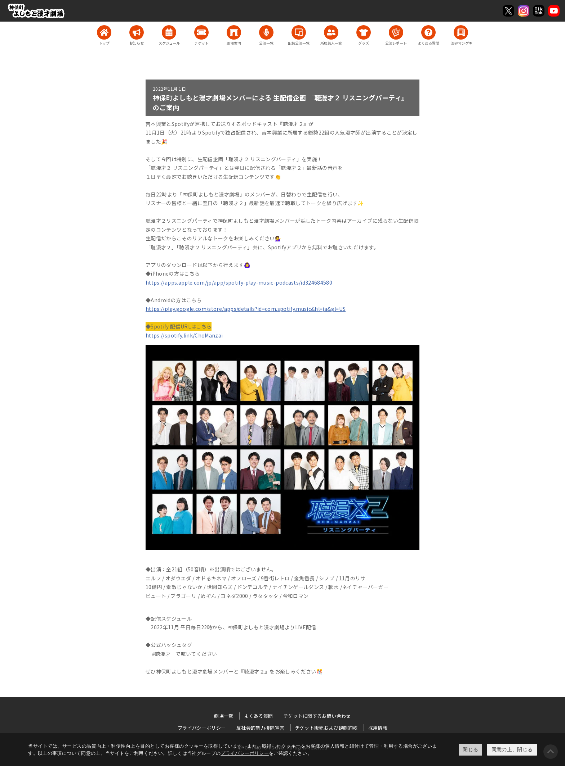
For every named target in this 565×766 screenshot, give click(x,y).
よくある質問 (258, 715)
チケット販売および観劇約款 (326, 727)
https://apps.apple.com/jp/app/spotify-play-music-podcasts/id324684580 (239, 282)
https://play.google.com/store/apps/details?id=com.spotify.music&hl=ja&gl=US (246, 308)
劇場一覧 (223, 715)
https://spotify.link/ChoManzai (184, 335)
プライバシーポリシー (245, 753)
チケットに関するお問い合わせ (317, 715)
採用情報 (377, 727)
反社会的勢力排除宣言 (260, 727)
